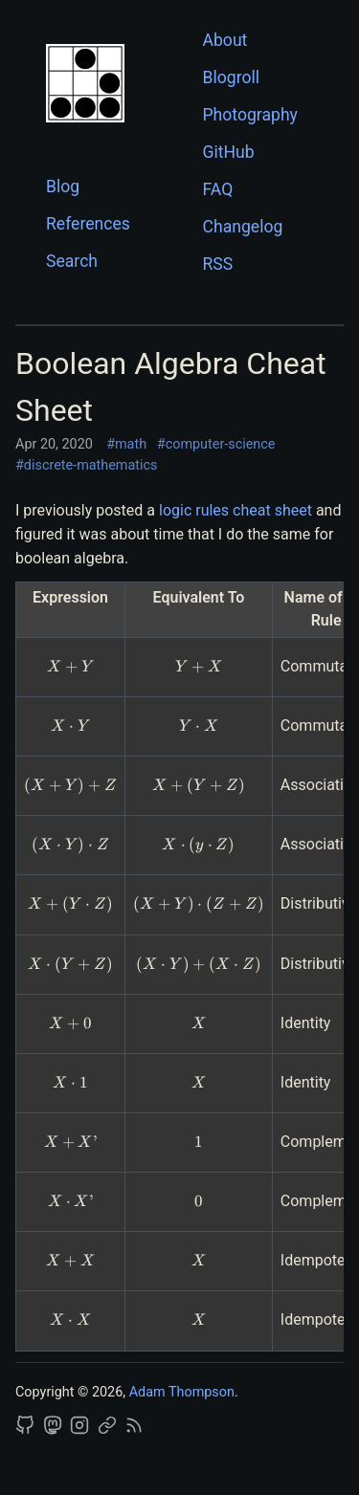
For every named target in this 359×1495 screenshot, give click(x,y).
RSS (218, 264)
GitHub (229, 152)
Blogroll (231, 77)
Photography (250, 114)
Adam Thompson (182, 1392)
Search (72, 261)
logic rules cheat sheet (235, 510)
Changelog (243, 226)
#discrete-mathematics (86, 465)
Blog (62, 186)
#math (126, 444)
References (88, 223)
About (225, 40)
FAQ (218, 189)
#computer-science (216, 444)
